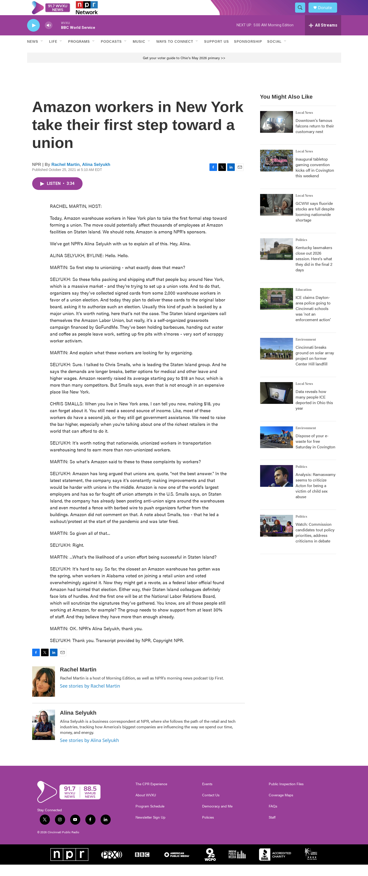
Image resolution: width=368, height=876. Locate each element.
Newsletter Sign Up (150, 829)
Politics (301, 251)
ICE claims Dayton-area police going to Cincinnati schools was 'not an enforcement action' (313, 320)
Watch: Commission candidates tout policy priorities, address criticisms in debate (315, 544)
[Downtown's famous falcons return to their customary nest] (276, 133)
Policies (208, 829)
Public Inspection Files (286, 795)
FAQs (273, 818)
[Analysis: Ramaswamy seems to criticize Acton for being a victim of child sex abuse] (276, 487)
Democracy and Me (217, 818)
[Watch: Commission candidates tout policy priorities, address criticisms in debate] (276, 537)
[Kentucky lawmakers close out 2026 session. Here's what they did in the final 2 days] (276, 260)
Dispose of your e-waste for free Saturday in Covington (315, 452)
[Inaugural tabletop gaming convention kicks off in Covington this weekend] (276, 172)
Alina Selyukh (96, 175)
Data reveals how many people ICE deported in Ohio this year (314, 411)
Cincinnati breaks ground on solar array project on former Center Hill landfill (315, 367)
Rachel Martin (65, 175)
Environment (306, 351)
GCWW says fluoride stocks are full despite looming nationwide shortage (315, 223)
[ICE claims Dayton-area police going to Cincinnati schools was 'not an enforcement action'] (276, 310)
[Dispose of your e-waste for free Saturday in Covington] (276, 448)
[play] (33, 37)
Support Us (216, 52)
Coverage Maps (281, 806)
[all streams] (323, 37)
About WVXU (145, 806)
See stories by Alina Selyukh (89, 752)
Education (304, 301)
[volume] (48, 36)
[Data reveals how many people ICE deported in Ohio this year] (276, 404)
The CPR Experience (151, 795)
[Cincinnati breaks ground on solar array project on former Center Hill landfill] (276, 360)
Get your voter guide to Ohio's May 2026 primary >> (184, 69)
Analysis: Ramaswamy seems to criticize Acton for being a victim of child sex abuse (316, 497)
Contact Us (211, 806)
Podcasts (111, 52)
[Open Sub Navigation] (42, 53)
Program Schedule (149, 818)
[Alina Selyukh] (43, 736)
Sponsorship (248, 52)
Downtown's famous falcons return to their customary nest (315, 137)
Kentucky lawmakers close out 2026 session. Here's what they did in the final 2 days (314, 270)
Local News (304, 124)
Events (207, 795)
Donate (328, 13)
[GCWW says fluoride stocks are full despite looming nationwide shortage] (276, 216)
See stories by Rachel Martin (90, 697)
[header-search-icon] (303, 13)
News (32, 52)
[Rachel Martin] (43, 693)
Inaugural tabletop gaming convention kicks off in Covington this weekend (315, 178)
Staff (272, 829)
